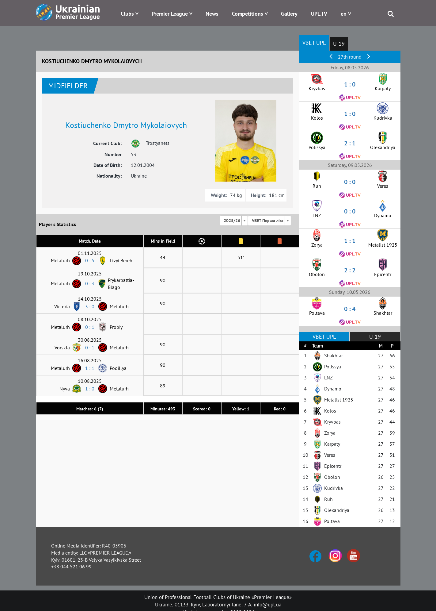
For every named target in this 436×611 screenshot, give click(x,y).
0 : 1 (89, 327)
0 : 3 (89, 283)
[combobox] (234, 220)
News (212, 13)
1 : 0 (89, 389)
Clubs (127, 13)
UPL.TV (319, 13)
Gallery (289, 13)
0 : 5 (89, 260)
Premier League (170, 13)
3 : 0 (89, 306)
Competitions (247, 13)
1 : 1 (89, 368)
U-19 (339, 43)
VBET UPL (314, 42)
